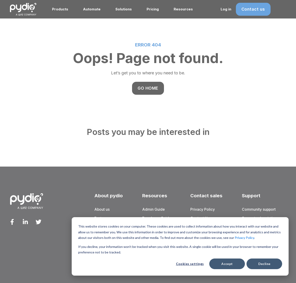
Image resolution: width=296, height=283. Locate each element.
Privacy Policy (244, 238)
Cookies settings (190, 264)
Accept (227, 264)
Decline (264, 264)
